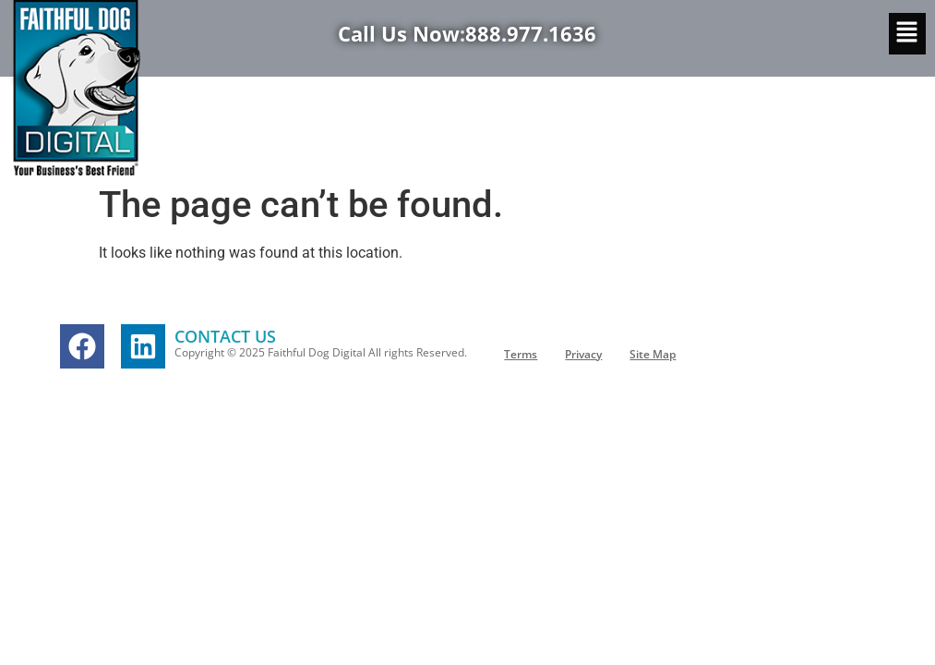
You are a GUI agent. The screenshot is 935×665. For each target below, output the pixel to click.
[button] (907, 33)
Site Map (652, 354)
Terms (520, 354)
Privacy (583, 354)
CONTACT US (225, 336)
